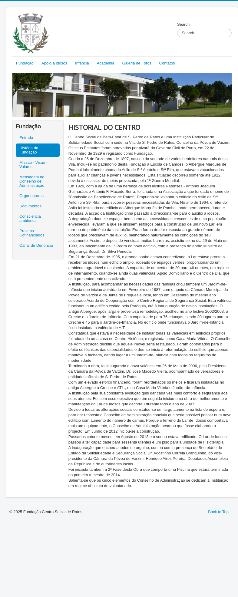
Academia (105, 63)
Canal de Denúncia (36, 245)
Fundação (25, 63)
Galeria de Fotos (136, 63)
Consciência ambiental (30, 218)
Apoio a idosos (54, 63)
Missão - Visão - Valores (33, 164)
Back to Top (218, 512)
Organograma (31, 195)
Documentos (30, 206)
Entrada (26, 137)
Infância (82, 63)
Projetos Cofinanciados (31, 233)
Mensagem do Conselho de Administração (31, 181)
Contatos (167, 63)
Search (183, 24)
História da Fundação (28, 150)
